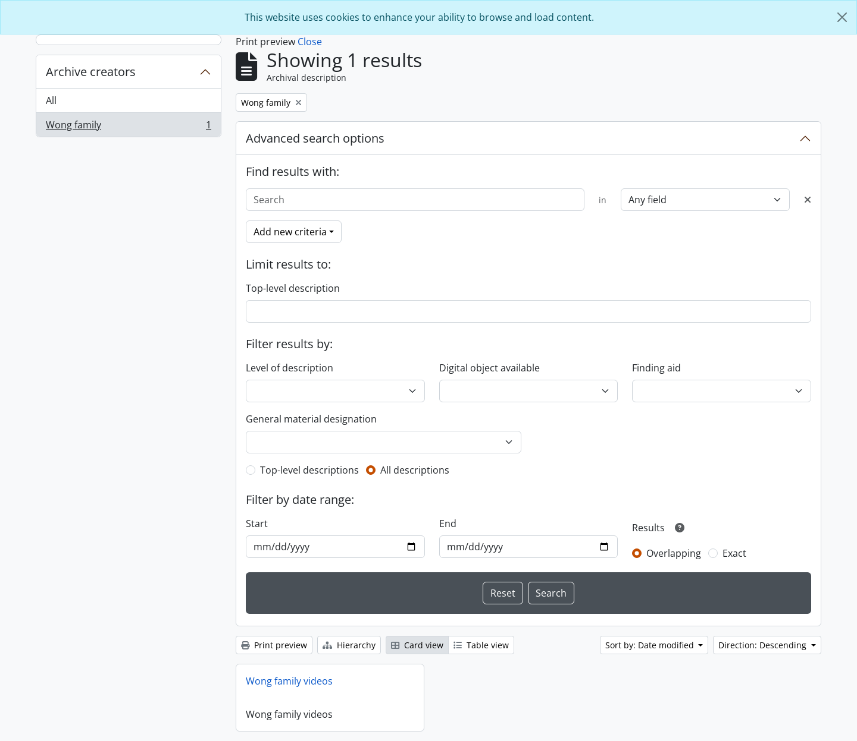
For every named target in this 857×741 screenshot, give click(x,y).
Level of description (289, 367)
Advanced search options (315, 138)
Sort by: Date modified (650, 645)
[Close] (842, 17)
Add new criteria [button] (290, 231)
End (447, 523)
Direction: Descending (763, 645)
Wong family (128, 127)
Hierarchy (349, 645)
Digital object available (489, 367)
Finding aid (656, 367)
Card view (417, 645)
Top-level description (293, 288)
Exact (734, 553)
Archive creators (91, 72)
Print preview (274, 645)
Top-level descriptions (309, 470)
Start (257, 523)
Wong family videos (289, 681)
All (51, 100)
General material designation (311, 418)
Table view (481, 645)
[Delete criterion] (807, 200)
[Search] (415, 199)
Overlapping (673, 553)
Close (310, 41)
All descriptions (414, 470)
